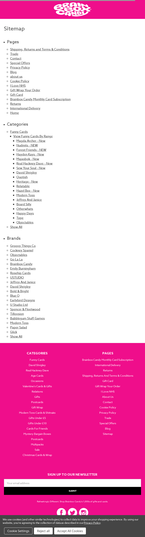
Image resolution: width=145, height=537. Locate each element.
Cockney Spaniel (21, 250)
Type (19, 218)
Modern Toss (25, 195)
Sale (37, 449)
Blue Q (14, 296)
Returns (15, 104)
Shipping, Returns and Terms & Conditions (39, 49)
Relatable (23, 186)
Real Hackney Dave (37, 370)
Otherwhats (24, 209)
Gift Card (16, 95)
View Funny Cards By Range (33, 136)
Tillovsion (17, 314)
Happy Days (25, 213)
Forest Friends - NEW (31, 150)
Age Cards (37, 375)
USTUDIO (17, 277)
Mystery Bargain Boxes (37, 434)
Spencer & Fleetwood (25, 309)
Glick (13, 332)
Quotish (22, 177)
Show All (16, 227)
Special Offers (20, 63)
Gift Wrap (37, 407)
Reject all (43, 531)
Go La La (16, 259)
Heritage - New (27, 181)
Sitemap (108, 434)
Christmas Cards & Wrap (37, 455)
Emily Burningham (23, 268)
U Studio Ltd (19, 305)
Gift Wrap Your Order (25, 90)
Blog (13, 72)
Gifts (37, 397)
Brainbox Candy (21, 264)
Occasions (37, 381)
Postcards (37, 402)
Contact (15, 58)
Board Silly (23, 204)
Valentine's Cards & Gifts (37, 386)
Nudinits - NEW (27, 145)
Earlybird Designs (22, 300)
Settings (23, 531)
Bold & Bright (19, 291)
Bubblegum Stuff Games (27, 318)
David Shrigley (26, 172)
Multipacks (37, 444)
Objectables (24, 222)
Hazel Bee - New (27, 191)
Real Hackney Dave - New (34, 163)
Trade (14, 54)
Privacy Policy (20, 67)
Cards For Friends (37, 428)
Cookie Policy (19, 81)
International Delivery (25, 108)
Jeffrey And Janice (29, 200)
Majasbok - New (27, 159)
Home (14, 113)
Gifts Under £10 (37, 423)
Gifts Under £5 (37, 418)
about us (16, 76)
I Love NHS (18, 85)
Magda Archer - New (30, 141)
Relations (37, 391)
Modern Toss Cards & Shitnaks (37, 412)
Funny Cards (19, 132)
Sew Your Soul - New (30, 168)
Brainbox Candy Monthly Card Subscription (40, 99)
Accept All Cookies (70, 531)
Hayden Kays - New (30, 154)
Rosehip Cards (20, 273)
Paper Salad (18, 327)
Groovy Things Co (23, 246)
